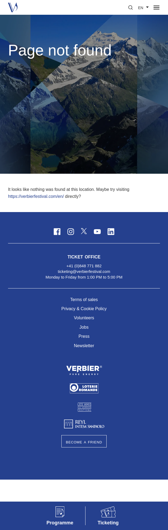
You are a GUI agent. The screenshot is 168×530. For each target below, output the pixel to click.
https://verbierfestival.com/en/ (36, 196)
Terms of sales (84, 299)
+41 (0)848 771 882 (84, 266)
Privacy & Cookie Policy (84, 308)
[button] (130, 7)
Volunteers (84, 318)
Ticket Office (84, 256)
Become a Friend (84, 441)
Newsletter (84, 345)
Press (84, 336)
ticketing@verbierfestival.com (84, 271)
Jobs (84, 327)
